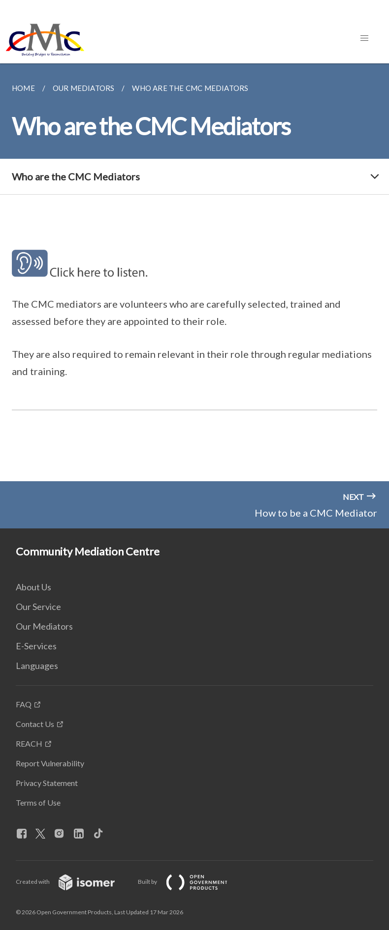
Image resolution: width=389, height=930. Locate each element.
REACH (29, 743)
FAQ (24, 704)
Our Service (38, 606)
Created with (73, 881)
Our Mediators (44, 626)
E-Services (36, 645)
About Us (33, 586)
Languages (37, 665)
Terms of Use (38, 802)
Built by (190, 881)
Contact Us (35, 723)
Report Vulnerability (50, 763)
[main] (194, 272)
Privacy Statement (47, 782)
